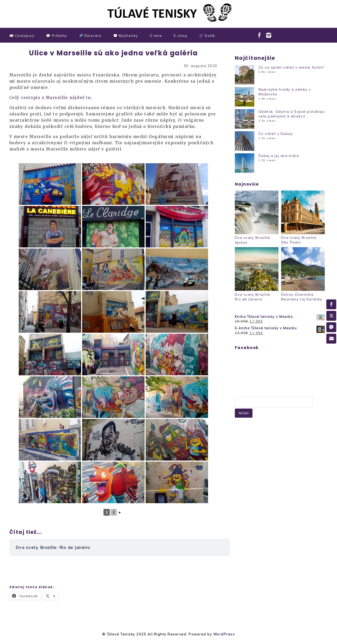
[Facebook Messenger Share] (331, 327)
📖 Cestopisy (22, 36)
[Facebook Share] (331, 304)
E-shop (180, 36)
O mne (156, 36)
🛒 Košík (207, 36)
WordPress (224, 634)
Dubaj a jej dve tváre (278, 156)
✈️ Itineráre (90, 36)
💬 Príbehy (56, 36)
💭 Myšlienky (125, 36)
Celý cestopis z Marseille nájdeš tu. (50, 97)
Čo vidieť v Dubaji (275, 134)
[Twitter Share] (331, 316)
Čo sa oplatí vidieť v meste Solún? (291, 67)
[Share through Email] (331, 339)
